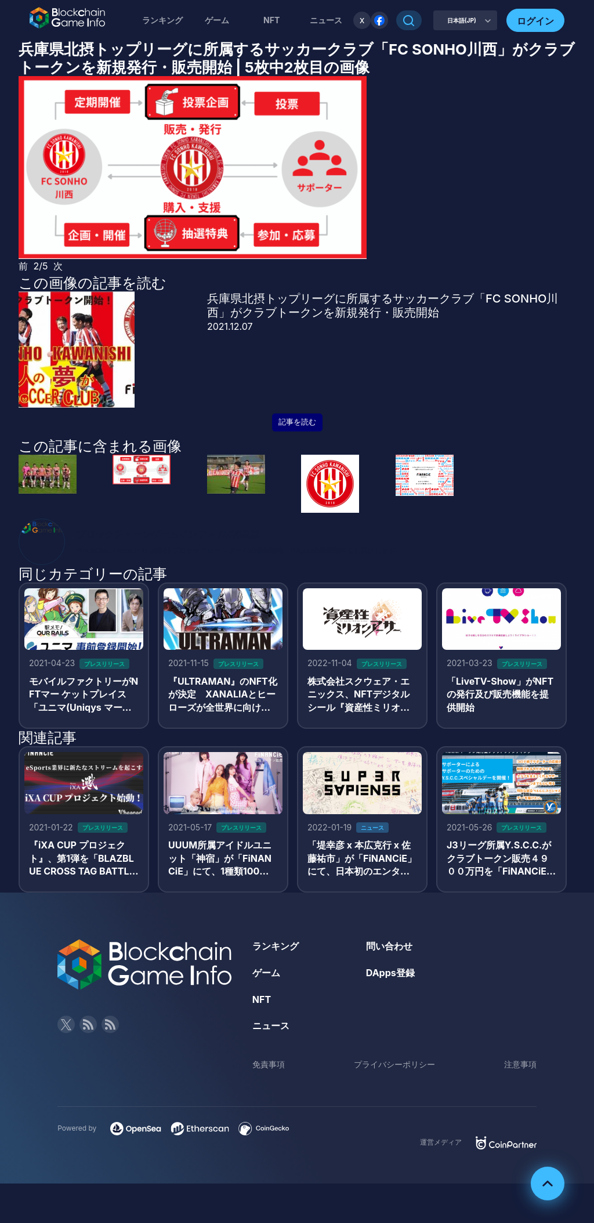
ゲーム (217, 20)
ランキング (162, 20)
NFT (271, 20)
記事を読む (297, 422)
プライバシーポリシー (394, 1064)
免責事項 (268, 1064)
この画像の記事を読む (92, 283)
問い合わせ (389, 946)
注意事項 (520, 1064)
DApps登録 (390, 973)
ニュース (270, 1025)
